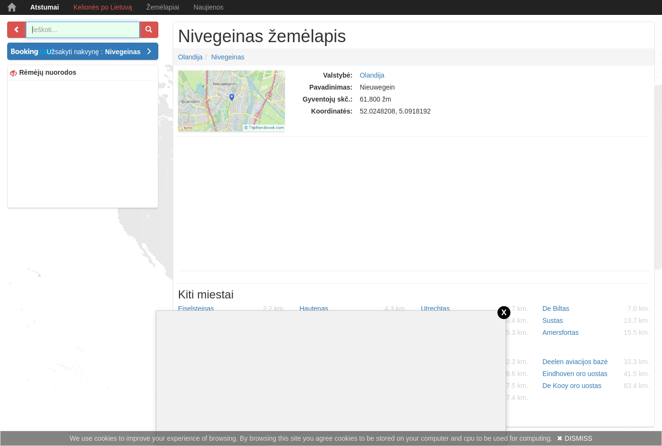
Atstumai (44, 7)
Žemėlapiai (162, 7)
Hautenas (352, 308)
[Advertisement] (82, 143)
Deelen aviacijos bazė (596, 361)
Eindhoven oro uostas (596, 373)
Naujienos (209, 7)
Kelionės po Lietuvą (102, 7)
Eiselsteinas (231, 308)
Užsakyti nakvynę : (99, 52)
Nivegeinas (227, 57)
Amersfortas (596, 332)
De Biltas (596, 308)
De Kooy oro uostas (596, 385)
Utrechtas (474, 308)
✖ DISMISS (574, 438)
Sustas (596, 320)
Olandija (190, 57)
